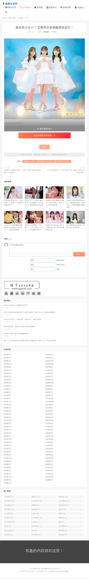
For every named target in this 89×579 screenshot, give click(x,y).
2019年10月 (49, 478)
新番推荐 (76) (63, 519)
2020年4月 (49, 469)
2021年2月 (49, 453)
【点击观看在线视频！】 (44, 136)
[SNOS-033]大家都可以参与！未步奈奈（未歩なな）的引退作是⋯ (55, 204)
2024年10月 (49, 384)
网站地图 (44, 570)
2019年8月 (49, 481)
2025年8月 (49, 368)
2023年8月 (49, 406)
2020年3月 (7, 472)
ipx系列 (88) (35, 515)
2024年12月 (49, 381)
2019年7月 (7, 484)
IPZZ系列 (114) (9, 510)
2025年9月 (7, 368)
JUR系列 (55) (8, 536)
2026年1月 (7, 362)
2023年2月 (49, 415)
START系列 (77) (36, 519)
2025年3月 (7, 378)
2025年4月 (49, 375)
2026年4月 (49, 356)
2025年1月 (7, 381)
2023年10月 (49, 403)
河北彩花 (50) (63, 536)
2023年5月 (7, 412)
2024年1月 (7, 400)
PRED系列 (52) (36, 536)
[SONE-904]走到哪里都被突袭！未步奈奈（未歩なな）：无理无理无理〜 (13, 228)
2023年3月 (7, 415)
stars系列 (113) (36, 510)
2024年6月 (49, 390)
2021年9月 (7, 444)
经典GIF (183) (36, 498)
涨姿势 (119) (35, 506)
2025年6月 (49, 371)
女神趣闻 (25, 8)
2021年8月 (49, 444)
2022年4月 (49, 431)
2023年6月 (49, 409)
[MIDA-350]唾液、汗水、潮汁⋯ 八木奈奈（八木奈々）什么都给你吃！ (34, 228)
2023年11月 (8, 403)
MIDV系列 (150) (36, 502)
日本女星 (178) (63, 498)
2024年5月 (7, 393)
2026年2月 (49, 359)
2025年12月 (49, 362)
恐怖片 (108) (62, 510)
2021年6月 (49, 447)
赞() (44, 148)
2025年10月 (49, 365)
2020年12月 (49, 456)
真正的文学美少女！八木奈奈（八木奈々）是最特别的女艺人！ (13, 204)
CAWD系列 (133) (64, 502)
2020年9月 (7, 462)
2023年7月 (7, 409)
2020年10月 (49, 459)
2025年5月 (7, 375)
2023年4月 (49, 412)
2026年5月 (7, 356)
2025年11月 (8, 365)
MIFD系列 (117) (63, 506)
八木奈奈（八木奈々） (30, 163)
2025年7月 (7, 371)
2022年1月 (7, 437)
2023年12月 (49, 400)
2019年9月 (7, 481)
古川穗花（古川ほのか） (46, 163)
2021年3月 (7, 453)
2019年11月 (8, 478)
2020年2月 (49, 472)
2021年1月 (7, 456)
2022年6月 (49, 428)
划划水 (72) (8, 527)
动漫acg (79, 8)
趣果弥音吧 (10, 4)
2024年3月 (7, 396)
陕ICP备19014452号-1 (53, 570)
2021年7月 (7, 447)
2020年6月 (49, 465)
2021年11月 (8, 440)
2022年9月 (7, 425)
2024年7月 (7, 390)
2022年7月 (7, 428)
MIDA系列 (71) (36, 527)
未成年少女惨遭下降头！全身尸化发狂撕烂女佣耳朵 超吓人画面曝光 (22, 173)
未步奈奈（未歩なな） (63, 163)
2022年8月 (49, 425)
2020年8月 (49, 462)
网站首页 (10, 8)
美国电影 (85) (9, 519)
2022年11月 (8, 422)
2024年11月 (8, 384)
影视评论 (51, 8)
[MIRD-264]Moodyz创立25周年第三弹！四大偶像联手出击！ (55, 228)
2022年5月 (7, 431)
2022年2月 (49, 434)
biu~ (79, 255)
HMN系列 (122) (9, 506)
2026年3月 (7, 359)
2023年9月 (7, 406)
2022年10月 (49, 422)
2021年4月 (49, 450)
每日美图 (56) (63, 531)
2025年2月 (49, 378)
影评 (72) (61, 523)
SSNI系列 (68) (63, 527)
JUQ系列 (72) (36, 523)
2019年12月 (49, 475)
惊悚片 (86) (62, 515)
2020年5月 (7, 469)
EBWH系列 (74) (9, 523)
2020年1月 (7, 475)
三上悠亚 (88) (9, 515)
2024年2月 (49, 396)
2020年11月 (8, 459)
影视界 (38, 8)
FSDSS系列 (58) (9, 531)
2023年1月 (7, 418)
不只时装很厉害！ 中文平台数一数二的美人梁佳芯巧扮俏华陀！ (66, 173)
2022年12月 (49, 418)
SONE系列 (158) (9, 502)
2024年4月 (49, 393)
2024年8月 (49, 387)
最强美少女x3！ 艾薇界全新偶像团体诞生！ (45, 28)
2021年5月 (7, 450)
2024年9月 (7, 387)
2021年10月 (49, 440)
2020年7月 (7, 465)
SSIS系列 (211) (9, 498)
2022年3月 (7, 434)
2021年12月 (49, 437)
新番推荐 (65, 8)
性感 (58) (34, 531)
